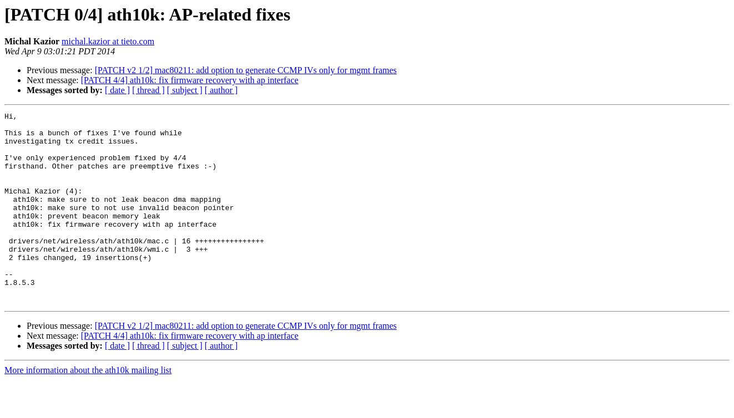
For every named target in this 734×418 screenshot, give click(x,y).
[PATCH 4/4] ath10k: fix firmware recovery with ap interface (189, 80)
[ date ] (117, 90)
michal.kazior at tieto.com (108, 41)
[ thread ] (148, 90)
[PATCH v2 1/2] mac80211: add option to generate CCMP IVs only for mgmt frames (246, 70)
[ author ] (221, 90)
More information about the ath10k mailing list (87, 408)
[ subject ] (185, 90)
